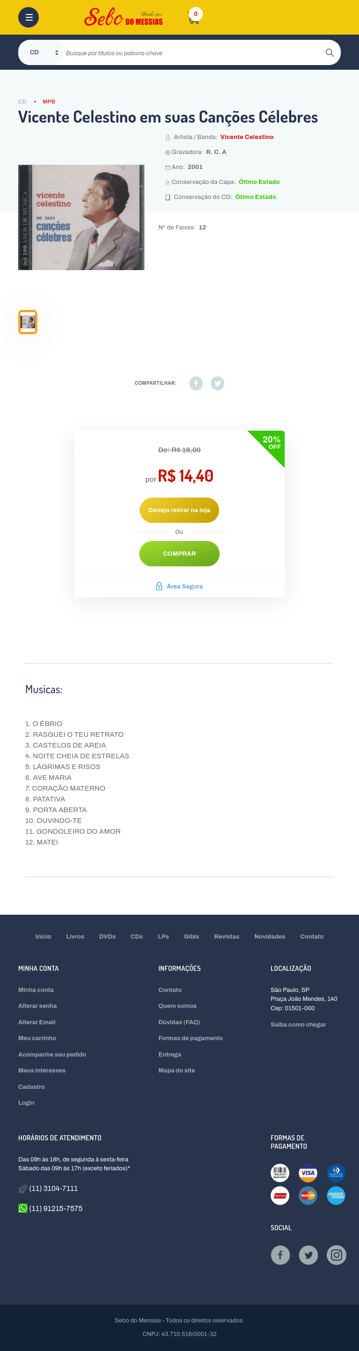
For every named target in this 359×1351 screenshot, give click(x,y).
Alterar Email (36, 1022)
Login (26, 1103)
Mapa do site (176, 1070)
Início (43, 936)
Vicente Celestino (246, 137)
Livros (75, 936)
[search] (195, 52)
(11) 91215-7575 (50, 1208)
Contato (312, 936)
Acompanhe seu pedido (52, 1054)
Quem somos (177, 1006)
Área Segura (179, 586)
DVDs (107, 936)
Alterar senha (37, 1006)
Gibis (192, 936)
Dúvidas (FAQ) (179, 1022)
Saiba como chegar (298, 1024)
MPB (49, 101)
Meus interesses (42, 1070)
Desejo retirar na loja (180, 510)
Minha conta (36, 990)
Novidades (270, 936)
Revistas (226, 936)
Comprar (179, 554)
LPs (163, 936)
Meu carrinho (37, 1038)
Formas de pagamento (190, 1038)
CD (22, 101)
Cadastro (31, 1087)
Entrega (169, 1054)
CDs (136, 936)
